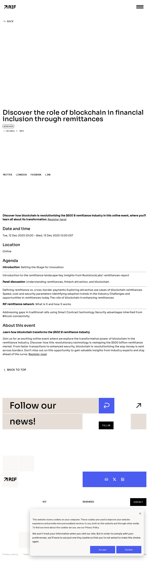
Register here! (57, 219)
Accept (102, 549)
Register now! (37, 354)
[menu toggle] (139, 6)
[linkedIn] (123, 479)
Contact (138, 502)
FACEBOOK (36, 174)
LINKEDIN (21, 174)
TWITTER (7, 174)
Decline (129, 549)
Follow (106, 425)
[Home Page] (10, 6)
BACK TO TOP (14, 370)
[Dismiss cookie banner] (140, 513)
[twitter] (114, 479)
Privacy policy (10, 554)
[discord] (106, 479)
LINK (48, 174)
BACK (8, 21)
